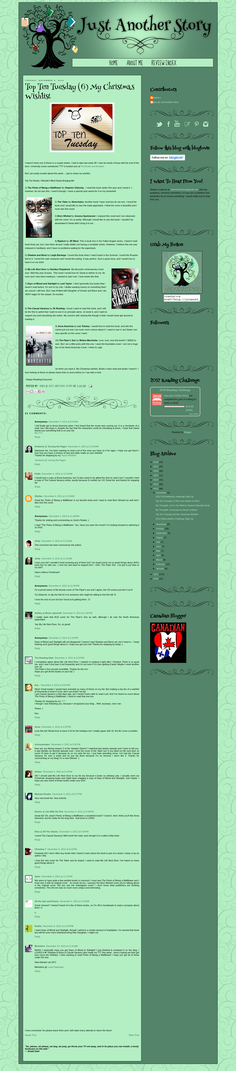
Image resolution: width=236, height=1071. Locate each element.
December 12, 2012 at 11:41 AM (62, 946)
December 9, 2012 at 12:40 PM (58, 926)
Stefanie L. (156, 97)
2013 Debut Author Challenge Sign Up (174, 520)
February (161, 565)
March (159, 561)
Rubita (38, 926)
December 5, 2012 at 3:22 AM (74, 901)
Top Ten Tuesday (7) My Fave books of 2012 (177, 502)
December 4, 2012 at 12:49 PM (64, 586)
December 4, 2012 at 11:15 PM (57, 876)
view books (193, 415)
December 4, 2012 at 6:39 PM (73, 831)
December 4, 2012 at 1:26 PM (77, 613)
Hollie (38, 474)
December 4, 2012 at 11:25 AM (59, 496)
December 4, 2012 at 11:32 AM (57, 558)
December (161, 494)
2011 (156, 575)
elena (37, 727)
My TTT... (39, 433)
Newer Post (31, 1035)
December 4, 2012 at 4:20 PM (56, 727)
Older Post (134, 1035)
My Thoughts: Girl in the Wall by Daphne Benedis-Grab (183, 506)
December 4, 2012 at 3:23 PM (69, 658)
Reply (37, 437)
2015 (156, 476)
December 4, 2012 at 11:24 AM (57, 474)
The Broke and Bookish (92, 166)
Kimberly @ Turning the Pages (51, 446)
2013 (156, 485)
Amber (38, 771)
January (160, 570)
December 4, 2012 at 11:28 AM (64, 516)
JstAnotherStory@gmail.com (184, 189)
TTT (63, 701)
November (161, 525)
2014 (156, 481)
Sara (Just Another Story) (176, 396)
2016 (156, 472)
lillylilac (39, 496)
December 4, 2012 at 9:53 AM (63, 421)
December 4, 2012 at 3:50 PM (55, 685)
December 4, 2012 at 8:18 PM (62, 849)
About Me (134, 63)
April (158, 556)
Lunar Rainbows (55, 967)
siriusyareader (42, 744)
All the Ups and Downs (47, 901)
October (160, 530)
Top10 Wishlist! (68, 455)
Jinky (37, 541)
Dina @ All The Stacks (46, 831)
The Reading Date (44, 658)
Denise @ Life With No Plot (49, 811)
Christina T (40, 849)
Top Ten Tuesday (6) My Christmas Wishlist (177, 515)
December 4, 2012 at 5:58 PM (79, 811)
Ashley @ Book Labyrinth (48, 613)
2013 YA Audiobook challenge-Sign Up (175, 498)
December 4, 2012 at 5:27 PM (67, 794)
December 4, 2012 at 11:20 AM (83, 446)
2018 (156, 463)
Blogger (188, 433)
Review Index (164, 63)
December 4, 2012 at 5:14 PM (57, 771)
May (158, 552)
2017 (156, 467)
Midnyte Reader (43, 794)
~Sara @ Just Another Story (56, 385)
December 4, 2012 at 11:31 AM (57, 541)
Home (113, 63)
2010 (156, 580)
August (160, 539)
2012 (156, 490)
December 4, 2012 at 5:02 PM (65, 744)
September (162, 534)
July (158, 543)
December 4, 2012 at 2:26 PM (63, 638)
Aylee (38, 876)
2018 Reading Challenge (175, 391)
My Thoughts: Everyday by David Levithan (176, 511)
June (159, 547)
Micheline (40, 946)
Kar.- (37, 685)
